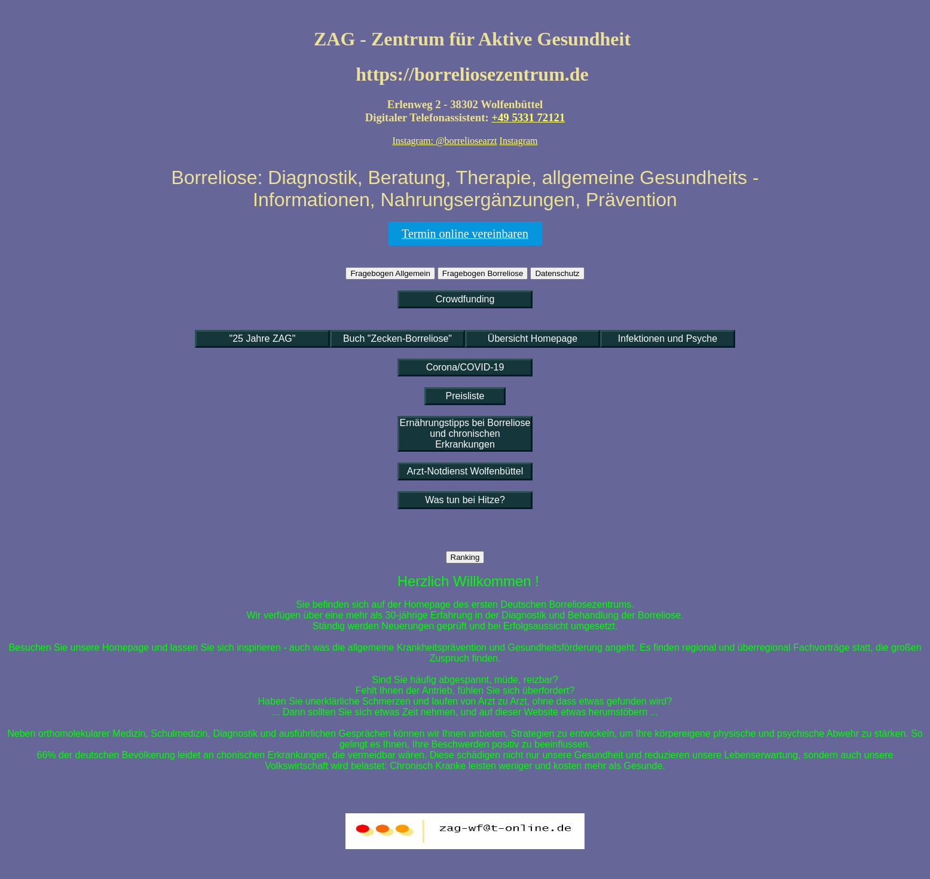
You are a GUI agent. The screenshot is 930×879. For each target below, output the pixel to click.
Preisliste (465, 396)
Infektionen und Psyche (667, 338)
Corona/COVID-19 (465, 367)
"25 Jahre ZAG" (263, 338)
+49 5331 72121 (528, 117)
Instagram (519, 141)
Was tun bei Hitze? (465, 500)
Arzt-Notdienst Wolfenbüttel (465, 471)
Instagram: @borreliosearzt (444, 141)
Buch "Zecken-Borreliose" (397, 338)
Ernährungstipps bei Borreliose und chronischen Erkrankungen (465, 433)
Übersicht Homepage (532, 338)
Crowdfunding (465, 299)
